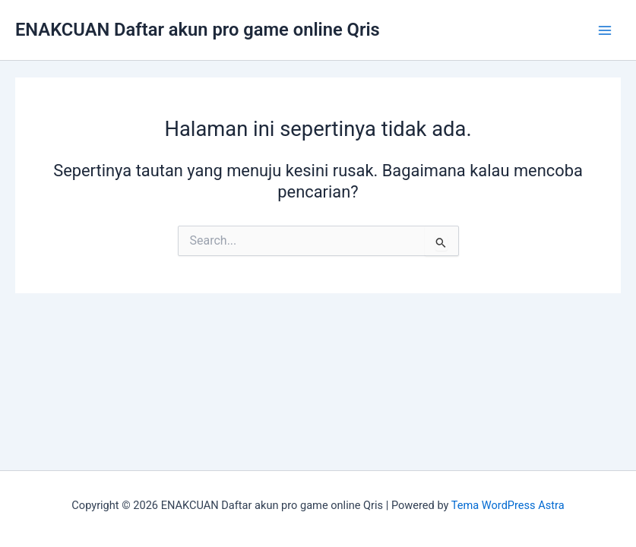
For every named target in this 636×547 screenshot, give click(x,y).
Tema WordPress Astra (508, 505)
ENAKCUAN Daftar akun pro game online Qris (197, 29)
